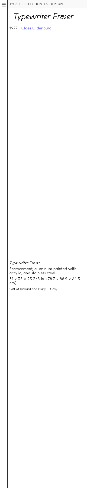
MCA (14, 4)
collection (32, 4)
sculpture (55, 4)
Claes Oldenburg (36, 28)
